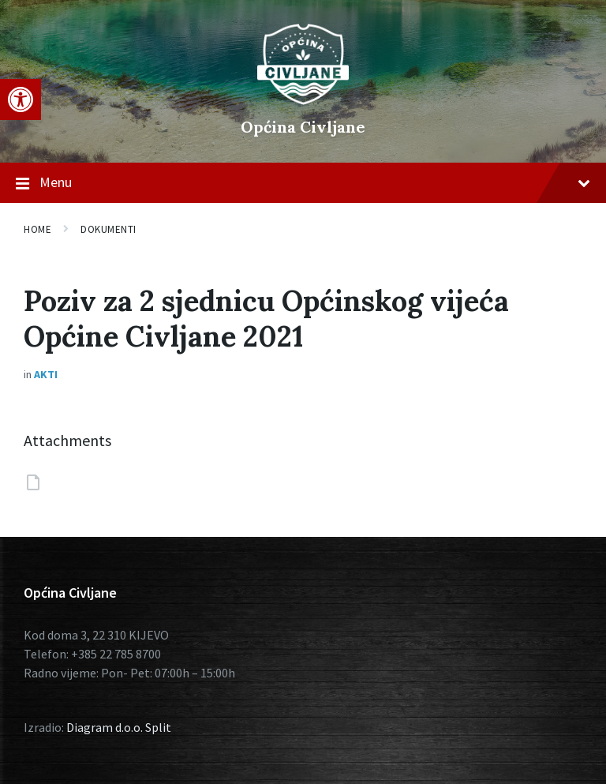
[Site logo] (303, 100)
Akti (46, 374)
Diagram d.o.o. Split (118, 727)
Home (37, 229)
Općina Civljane (303, 127)
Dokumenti (108, 229)
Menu (303, 183)
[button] (20, 99)
